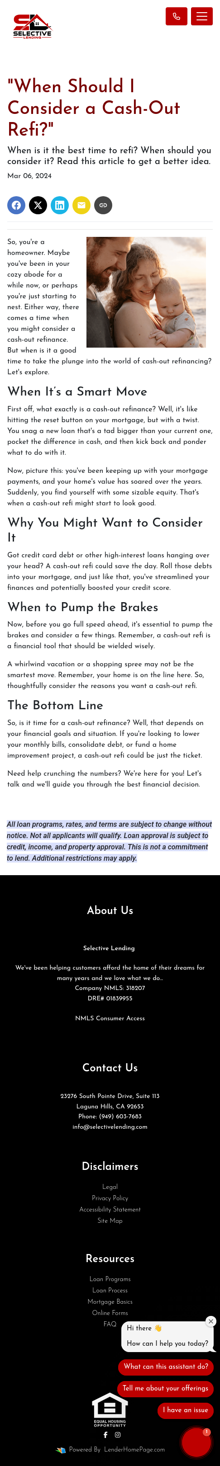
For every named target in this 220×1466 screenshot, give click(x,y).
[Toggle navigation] (202, 16)
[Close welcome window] (211, 1321)
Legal (110, 1187)
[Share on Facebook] (16, 205)
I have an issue (185, 1410)
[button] (196, 1442)
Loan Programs (109, 1279)
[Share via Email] (81, 205)
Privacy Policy (110, 1198)
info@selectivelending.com (110, 1127)
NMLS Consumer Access (110, 1018)
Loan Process (110, 1290)
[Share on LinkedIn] (60, 205)
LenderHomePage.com (134, 1450)
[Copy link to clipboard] (103, 205)
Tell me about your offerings (165, 1389)
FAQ (109, 1324)
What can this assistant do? (166, 1367)
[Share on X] (38, 205)
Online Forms (110, 1313)
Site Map (109, 1221)
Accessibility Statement (110, 1210)
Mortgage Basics (110, 1302)
